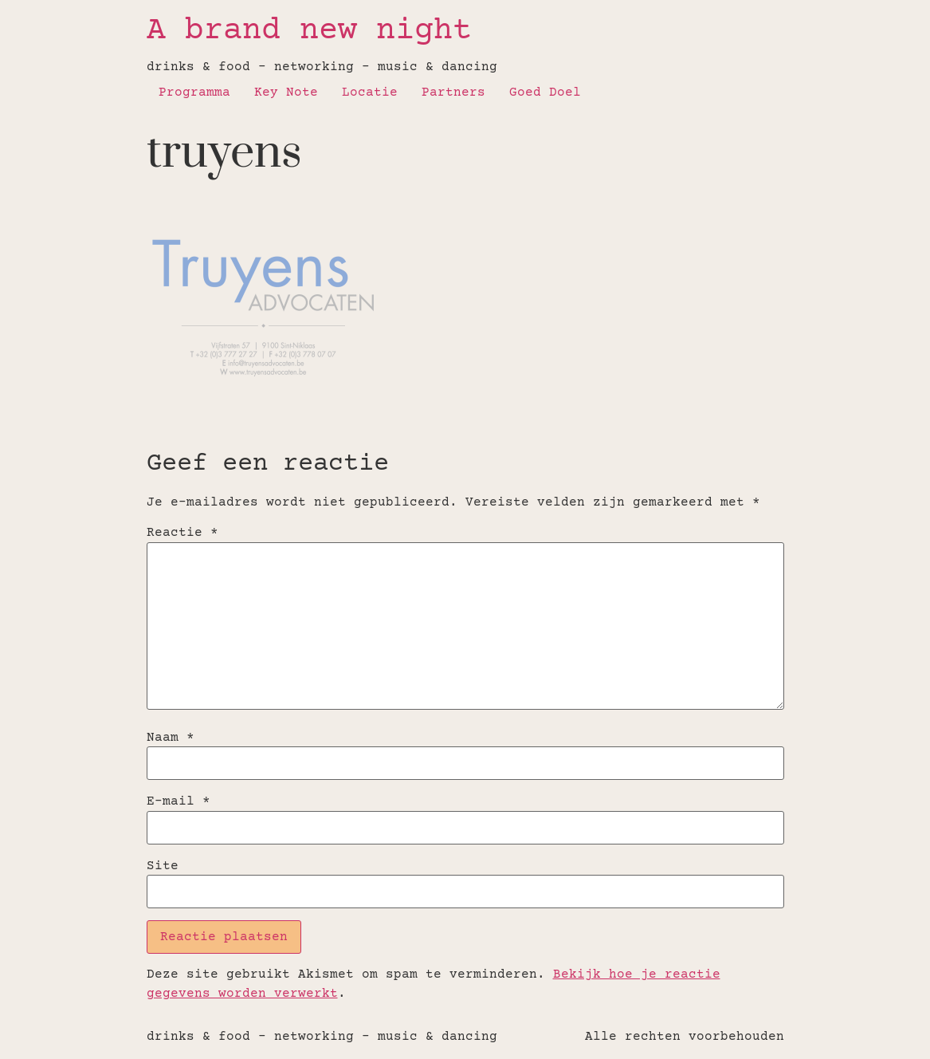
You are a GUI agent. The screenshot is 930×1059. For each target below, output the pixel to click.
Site (163, 866)
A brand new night (309, 31)
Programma (194, 92)
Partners (453, 92)
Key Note (286, 92)
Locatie (370, 92)
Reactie (182, 532)
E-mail (178, 801)
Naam (170, 737)
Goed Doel (545, 92)
